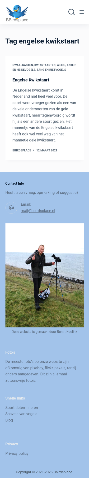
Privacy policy (17, 453)
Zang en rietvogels (51, 70)
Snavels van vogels (21, 414)
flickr (49, 368)
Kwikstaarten (45, 65)
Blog (9, 420)
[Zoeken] (71, 12)
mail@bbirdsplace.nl (38, 211)
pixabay (36, 368)
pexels (60, 368)
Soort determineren (21, 407)
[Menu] (82, 12)
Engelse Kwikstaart (31, 80)
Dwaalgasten (23, 65)
